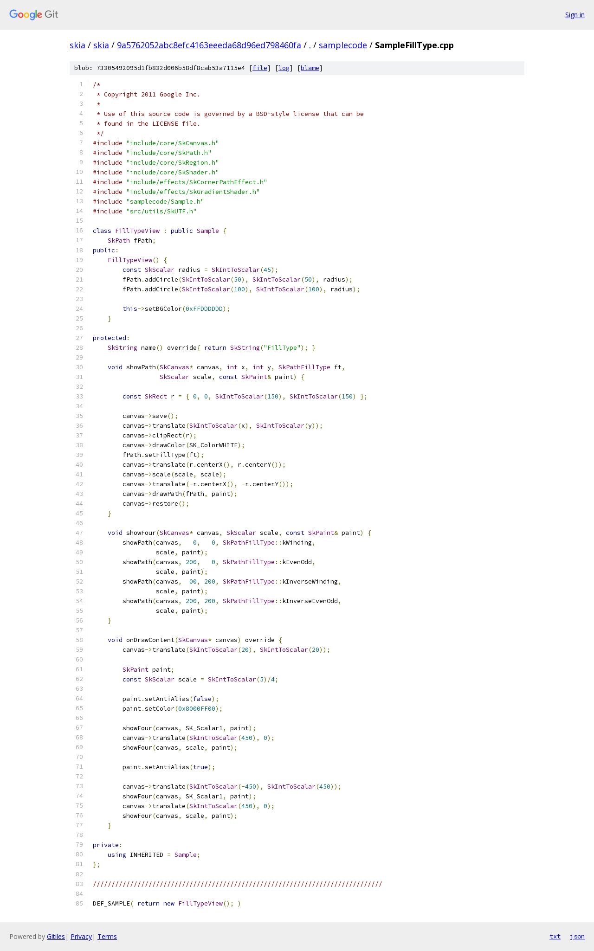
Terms (107, 936)
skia (77, 45)
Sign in (575, 14)
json (577, 936)
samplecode (343, 45)
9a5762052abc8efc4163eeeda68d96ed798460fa (209, 45)
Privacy (81, 936)
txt (555, 936)
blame (310, 68)
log (284, 68)
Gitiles (56, 936)
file (259, 68)
